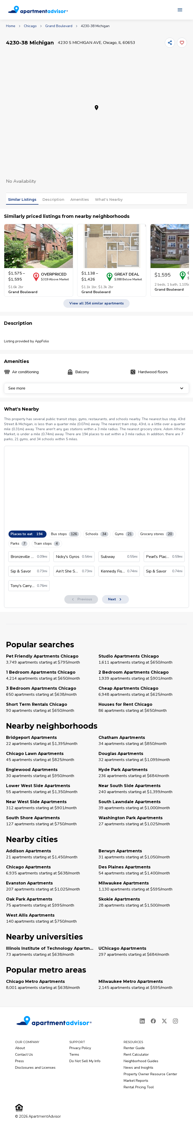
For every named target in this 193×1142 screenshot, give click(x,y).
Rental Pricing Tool (139, 1087)
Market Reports (136, 1080)
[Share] (170, 43)
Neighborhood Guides (141, 1061)
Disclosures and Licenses (35, 1067)
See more (96, 388)
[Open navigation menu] (180, 10)
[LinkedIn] (142, 1021)
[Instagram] (175, 1021)
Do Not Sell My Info (85, 1061)
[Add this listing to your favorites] (182, 43)
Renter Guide (134, 1048)
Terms (74, 1054)
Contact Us (24, 1054)
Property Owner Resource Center (150, 1074)
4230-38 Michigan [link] (95, 26)
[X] (164, 1021)
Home (10, 26)
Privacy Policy (80, 1048)
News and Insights (138, 1067)
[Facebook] (153, 1021)
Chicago (30, 26)
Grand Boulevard (58, 26)
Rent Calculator (136, 1054)
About (20, 1048)
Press (19, 1061)
